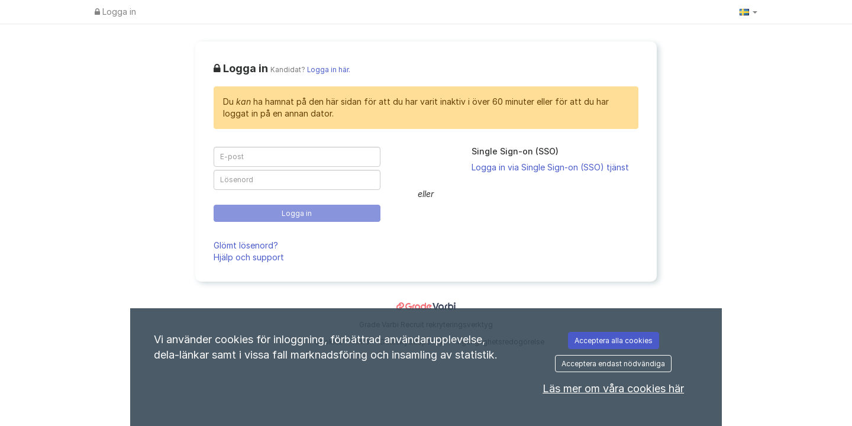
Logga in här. (328, 70)
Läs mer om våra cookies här (613, 388)
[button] (748, 12)
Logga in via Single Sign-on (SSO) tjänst (550, 167)
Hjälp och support (249, 257)
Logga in (115, 12)
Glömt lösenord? (246, 245)
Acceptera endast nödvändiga (613, 363)
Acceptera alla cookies (614, 340)
